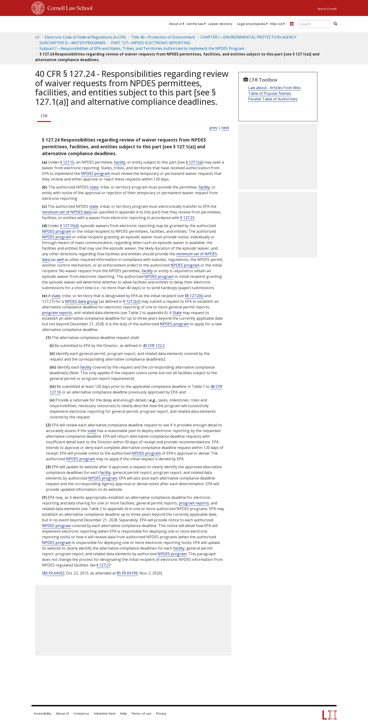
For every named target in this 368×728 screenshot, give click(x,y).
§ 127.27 (103, 565)
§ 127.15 (67, 162)
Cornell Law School (68, 7)
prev (213, 127)
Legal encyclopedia (251, 24)
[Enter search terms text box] (314, 24)
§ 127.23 (187, 217)
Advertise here (104, 713)
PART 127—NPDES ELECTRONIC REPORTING (150, 42)
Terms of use (141, 713)
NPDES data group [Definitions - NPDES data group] (81, 301)
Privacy (161, 713)
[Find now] (335, 24)
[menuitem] (175, 23)
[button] (335, 23)
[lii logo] (84, 23)
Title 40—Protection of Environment (163, 37)
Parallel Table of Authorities (273, 99)
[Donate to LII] (291, 23)
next (225, 127)
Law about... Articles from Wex (274, 87)
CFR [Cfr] (44, 115)
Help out (276, 24)
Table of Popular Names (269, 93)
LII (37, 37)
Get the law (195, 24)
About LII (175, 24)
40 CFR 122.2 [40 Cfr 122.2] (154, 345)
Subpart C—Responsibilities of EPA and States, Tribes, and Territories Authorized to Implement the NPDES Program (141, 48)
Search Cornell (327, 9)
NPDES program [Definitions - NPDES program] (95, 173)
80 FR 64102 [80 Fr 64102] (53, 573)
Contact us (81, 713)
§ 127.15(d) (69, 225)
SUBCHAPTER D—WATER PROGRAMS (72, 42)
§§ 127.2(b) (194, 295)
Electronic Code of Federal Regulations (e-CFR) (85, 37)
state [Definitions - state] (94, 187)
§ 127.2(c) (131, 301)
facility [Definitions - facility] (119, 162)
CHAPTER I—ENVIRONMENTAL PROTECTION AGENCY (248, 37)
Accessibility (42, 713)
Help (123, 713)
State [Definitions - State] (177, 312)
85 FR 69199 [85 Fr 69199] (127, 573)
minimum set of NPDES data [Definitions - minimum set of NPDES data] (67, 212)
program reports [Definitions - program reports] (57, 312)
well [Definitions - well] (60, 259)
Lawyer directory (220, 24)
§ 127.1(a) (194, 162)
